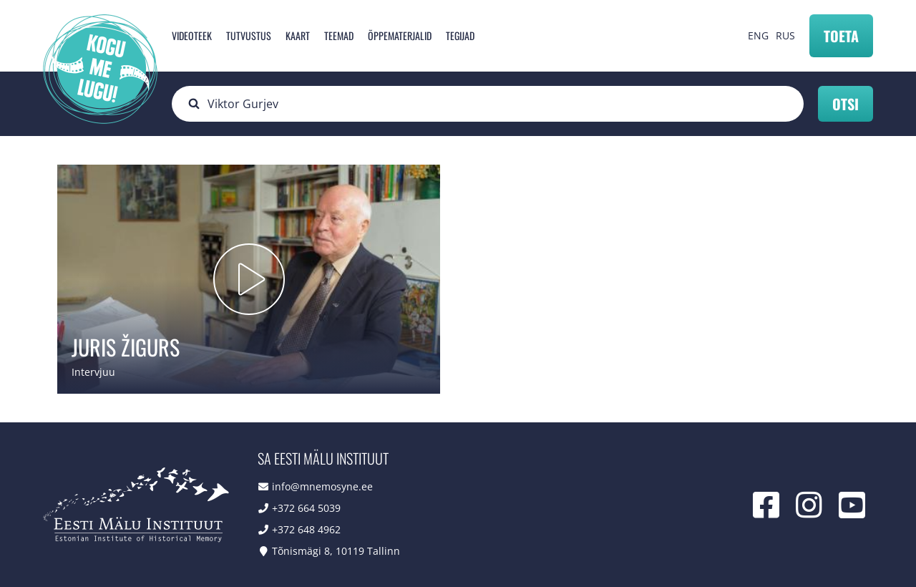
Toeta (841, 36)
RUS (785, 35)
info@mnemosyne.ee (322, 486)
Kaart (298, 35)
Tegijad (460, 35)
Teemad (339, 35)
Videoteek (192, 35)
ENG (758, 35)
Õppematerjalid (400, 35)
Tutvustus (248, 35)
